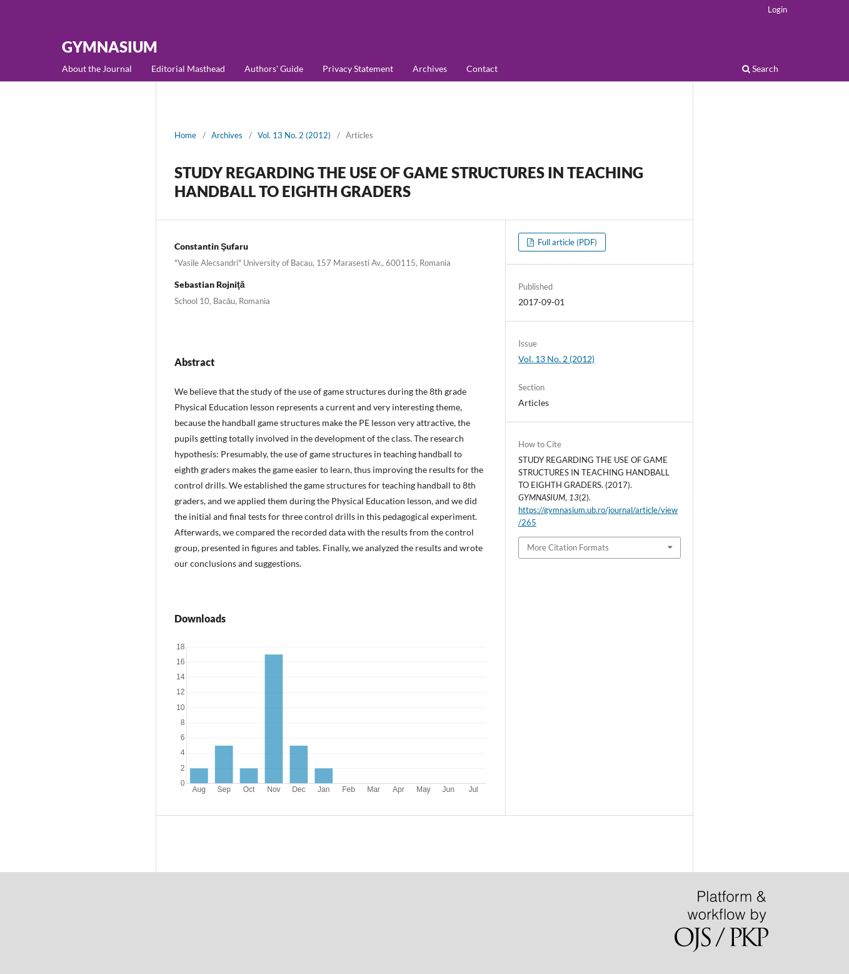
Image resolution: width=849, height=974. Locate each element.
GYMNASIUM (110, 47)
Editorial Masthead (188, 68)
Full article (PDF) (566, 242)
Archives (430, 68)
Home (185, 135)
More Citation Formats (568, 547)
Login (777, 9)
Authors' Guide (273, 68)
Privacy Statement (358, 68)
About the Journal (97, 68)
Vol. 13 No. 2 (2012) (294, 135)
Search (760, 68)
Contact (482, 68)
